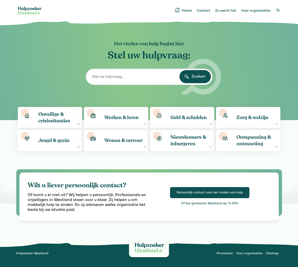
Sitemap (272, 253)
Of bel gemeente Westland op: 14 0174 (209, 203)
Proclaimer (225, 253)
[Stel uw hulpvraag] (149, 76)
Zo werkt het (225, 10)
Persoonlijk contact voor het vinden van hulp (210, 192)
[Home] (29, 15)
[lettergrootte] (277, 11)
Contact (203, 10)
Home (183, 10)
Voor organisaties (256, 10)
